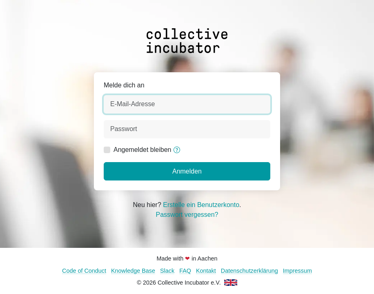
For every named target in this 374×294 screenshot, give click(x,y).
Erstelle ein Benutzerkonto (201, 204)
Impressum (297, 270)
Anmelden (187, 171)
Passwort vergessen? (187, 214)
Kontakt (206, 270)
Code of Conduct (84, 270)
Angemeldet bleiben (142, 149)
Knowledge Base (133, 270)
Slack (167, 270)
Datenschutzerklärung (249, 270)
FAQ (185, 270)
